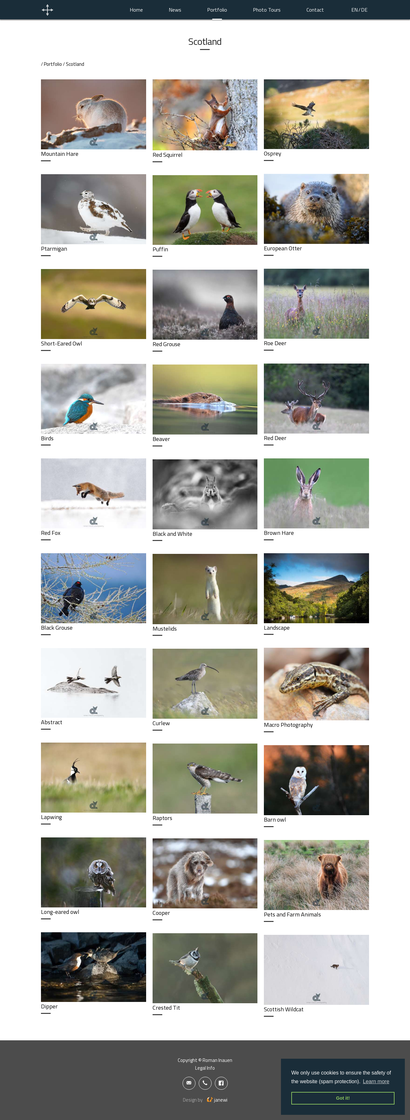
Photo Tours (267, 10)
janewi (217, 1100)
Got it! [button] (343, 1098)
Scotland (75, 64)
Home (136, 10)
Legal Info (205, 1068)
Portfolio (217, 10)
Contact (315, 10)
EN (354, 10)
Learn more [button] (376, 1081)
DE (364, 10)
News (175, 10)
